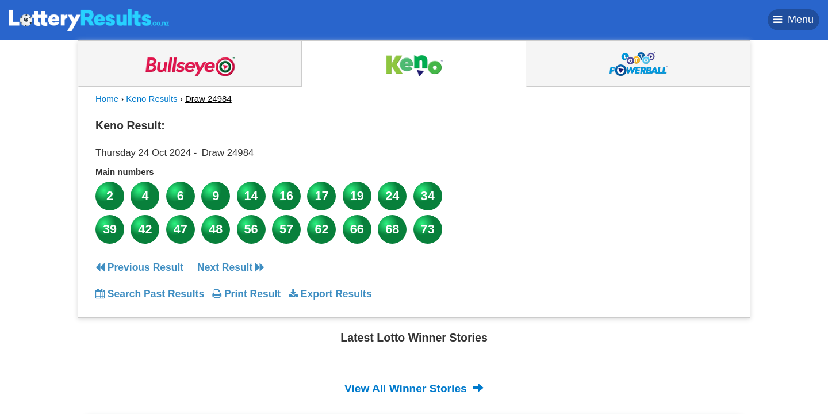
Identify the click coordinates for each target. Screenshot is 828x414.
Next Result (230, 267)
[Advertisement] (628, 186)
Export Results (330, 294)
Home (106, 98)
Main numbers (124, 172)
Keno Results (151, 98)
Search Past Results (149, 294)
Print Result (246, 294)
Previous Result (139, 267)
